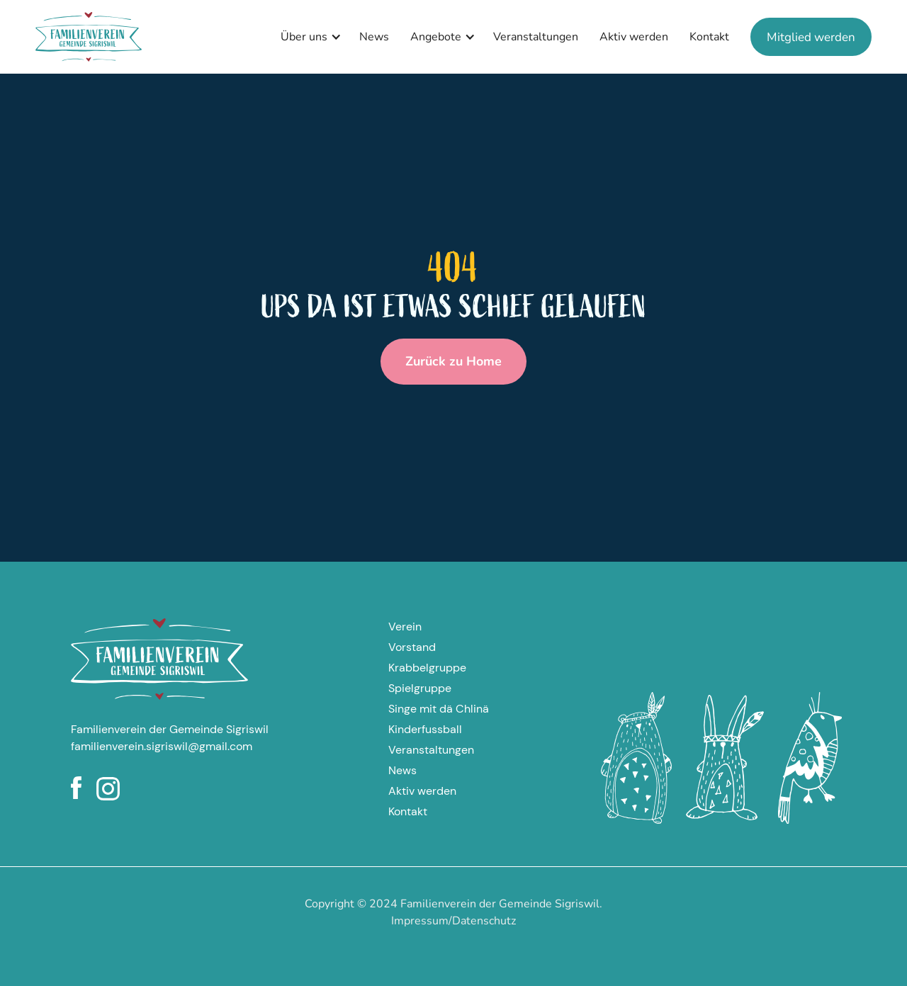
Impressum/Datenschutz (453, 921)
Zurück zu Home (453, 361)
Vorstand (412, 647)
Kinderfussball (425, 729)
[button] (308, 37)
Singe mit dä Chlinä (438, 708)
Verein (405, 626)
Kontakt (709, 37)
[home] (88, 37)
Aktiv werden (633, 37)
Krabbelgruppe (427, 667)
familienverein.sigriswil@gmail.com (161, 746)
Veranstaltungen (535, 37)
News (374, 37)
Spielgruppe (419, 688)
